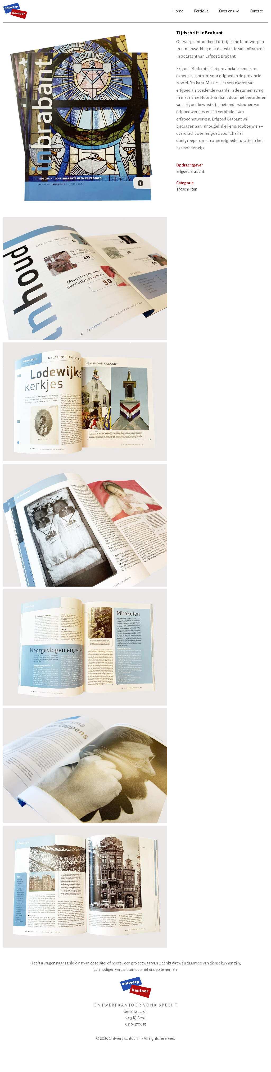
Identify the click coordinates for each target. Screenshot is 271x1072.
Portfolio (201, 11)
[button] (229, 11)
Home (178, 11)
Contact (256, 11)
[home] (15, 11)
